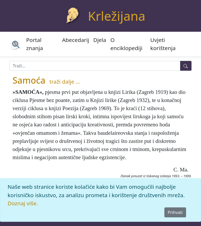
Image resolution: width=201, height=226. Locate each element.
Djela (99, 40)
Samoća (29, 80)
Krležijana (116, 15)
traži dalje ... (64, 81)
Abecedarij (75, 40)
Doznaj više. (23, 203)
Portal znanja (34, 44)
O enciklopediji (126, 44)
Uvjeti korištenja (163, 44)
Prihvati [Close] (175, 212)
